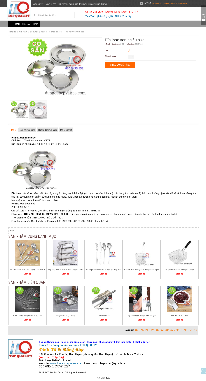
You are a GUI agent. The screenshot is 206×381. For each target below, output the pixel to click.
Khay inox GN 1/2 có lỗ (65, 315)
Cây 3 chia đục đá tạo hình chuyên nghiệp (141, 316)
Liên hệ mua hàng (27, 130)
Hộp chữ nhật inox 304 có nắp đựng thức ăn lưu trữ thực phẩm (65, 270)
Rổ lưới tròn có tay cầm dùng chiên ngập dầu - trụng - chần (141, 270)
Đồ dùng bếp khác (37, 32)
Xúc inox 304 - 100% (179, 315)
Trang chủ (12, 32)
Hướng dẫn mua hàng (47, 130)
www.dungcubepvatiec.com (66, 363)
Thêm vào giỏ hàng (120, 65)
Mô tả (13, 130)
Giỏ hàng (203, 15)
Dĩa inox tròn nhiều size (75, 32)
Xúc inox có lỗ (103, 315)
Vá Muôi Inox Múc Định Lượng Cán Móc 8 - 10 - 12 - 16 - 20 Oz (27, 270)
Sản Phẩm (23, 32)
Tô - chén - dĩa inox (55, 32)
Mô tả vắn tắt (66, 130)
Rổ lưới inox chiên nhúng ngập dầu (179, 269)
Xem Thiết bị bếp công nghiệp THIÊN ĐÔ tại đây (108, 16)
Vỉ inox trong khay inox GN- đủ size (27, 315)
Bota (108, 378)
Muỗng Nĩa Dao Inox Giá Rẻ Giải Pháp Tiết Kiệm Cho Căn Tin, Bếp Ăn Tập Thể (103, 270)
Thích (107, 44)
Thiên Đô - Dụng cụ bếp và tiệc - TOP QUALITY (68, 345)
